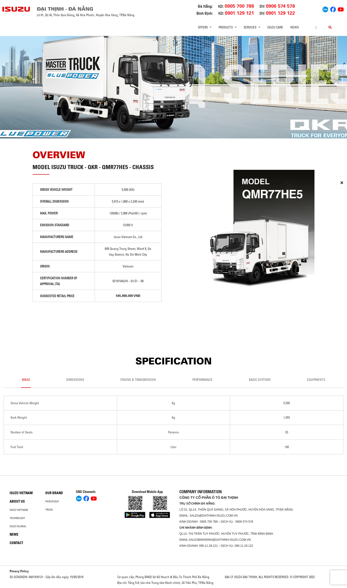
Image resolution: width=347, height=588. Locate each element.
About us (17, 501)
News (294, 27)
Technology (17, 518)
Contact (16, 543)
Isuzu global (18, 526)
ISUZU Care (275, 27)
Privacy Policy (19, 571)
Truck (49, 509)
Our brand (54, 493)
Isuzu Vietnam (21, 493)
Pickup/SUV (52, 501)
